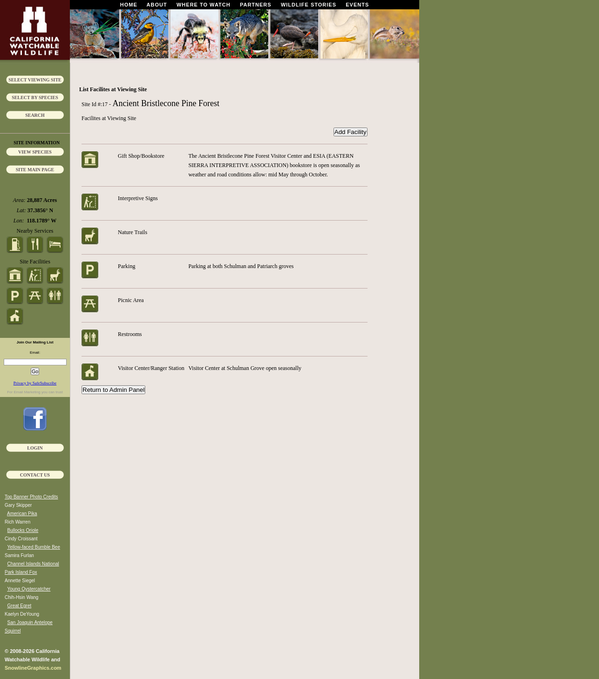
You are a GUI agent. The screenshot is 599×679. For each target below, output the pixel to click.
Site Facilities (35, 261)
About (157, 4)
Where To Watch (204, 4)
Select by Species (35, 97)
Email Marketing (27, 392)
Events (357, 4)
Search (35, 115)
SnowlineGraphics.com (33, 668)
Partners (256, 4)
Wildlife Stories (308, 4)
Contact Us (35, 474)
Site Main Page (35, 169)
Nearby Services (35, 231)
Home (128, 4)
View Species (35, 152)
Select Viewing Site (34, 79)
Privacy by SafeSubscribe (35, 383)
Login (34, 447)
